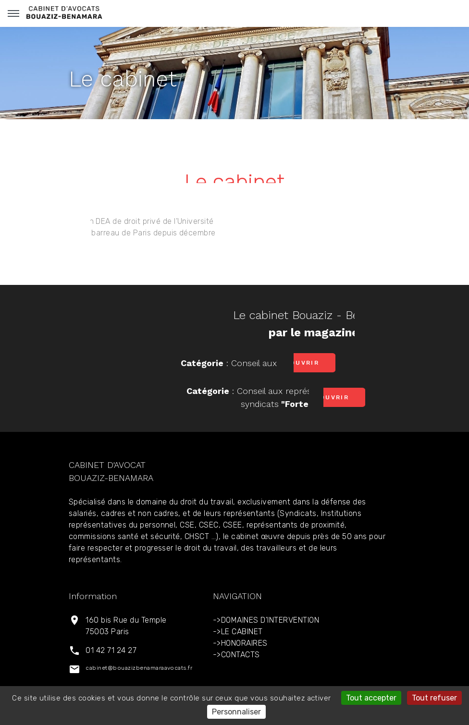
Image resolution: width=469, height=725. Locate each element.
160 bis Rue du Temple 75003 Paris (126, 625)
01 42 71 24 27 (111, 650)
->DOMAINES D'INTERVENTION (266, 620)
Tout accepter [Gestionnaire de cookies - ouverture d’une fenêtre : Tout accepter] (371, 697)
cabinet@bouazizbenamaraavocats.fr (139, 667)
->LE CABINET (238, 631)
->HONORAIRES (240, 643)
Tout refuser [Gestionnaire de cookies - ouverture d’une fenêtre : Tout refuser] (434, 697)
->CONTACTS (236, 654)
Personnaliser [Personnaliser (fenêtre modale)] (236, 711)
